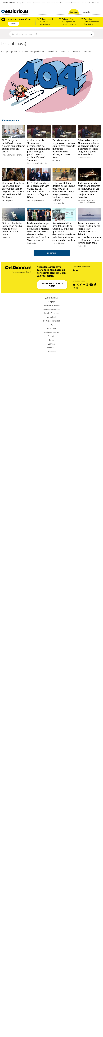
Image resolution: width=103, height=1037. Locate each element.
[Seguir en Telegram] (84, 284)
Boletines (51, 344)
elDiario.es (56, 160)
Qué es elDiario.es (51, 298)
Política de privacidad (51, 321)
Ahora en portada (10, 120)
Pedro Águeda (7, 200)
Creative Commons (51, 313)
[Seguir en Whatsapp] (74, 288)
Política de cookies (51, 332)
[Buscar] (91, 34)
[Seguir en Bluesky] (74, 284)
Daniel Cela (31, 243)
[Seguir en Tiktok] (95, 284)
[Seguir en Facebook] (81, 284)
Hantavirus (36, 3)
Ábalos (24, 3)
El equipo (51, 302)
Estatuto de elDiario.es (51, 309)
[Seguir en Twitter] (78, 284)
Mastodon (51, 351)
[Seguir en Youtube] (91, 284)
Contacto (51, 336)
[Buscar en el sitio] (48, 34)
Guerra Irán (59, 3)
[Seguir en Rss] (77, 288)
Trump (19, 3)
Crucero (43, 3)
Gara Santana (89, 203)
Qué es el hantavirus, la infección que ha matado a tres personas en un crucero (13, 229)
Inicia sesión (85, 12)
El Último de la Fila (97, 3)
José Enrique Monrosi (35, 200)
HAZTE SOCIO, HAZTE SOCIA (52, 284)
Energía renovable (85, 3)
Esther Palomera (84, 158)
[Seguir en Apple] (77, 270)
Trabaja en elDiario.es (51, 305)
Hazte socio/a (74, 12)
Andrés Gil (82, 246)
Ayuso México (51, 3)
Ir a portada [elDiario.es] (51, 253)
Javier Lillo (6, 155)
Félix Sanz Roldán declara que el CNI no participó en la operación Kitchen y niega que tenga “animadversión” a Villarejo (63, 191)
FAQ (51, 325)
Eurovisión (67, 3)
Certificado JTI (51, 348)
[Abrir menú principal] (100, 11)
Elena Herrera (16, 155)
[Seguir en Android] (74, 270)
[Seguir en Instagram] (87, 284)
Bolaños (30, 3)
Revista (51, 340)
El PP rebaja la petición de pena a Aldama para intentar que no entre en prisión (13, 146)
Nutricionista (75, 3)
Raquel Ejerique (58, 243)
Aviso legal (51, 317)
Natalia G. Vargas (84, 200)
